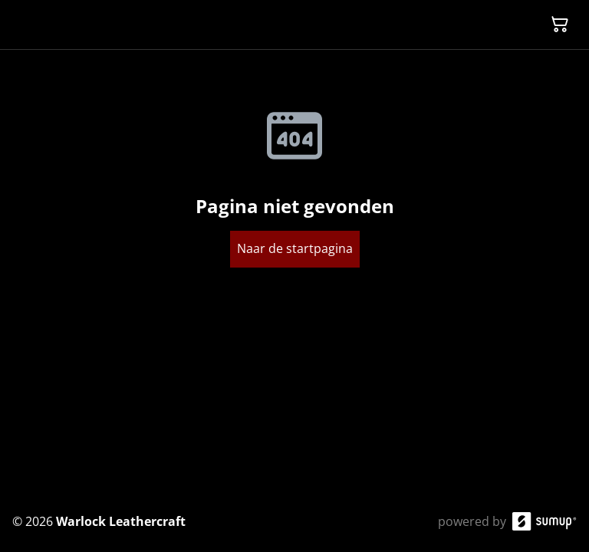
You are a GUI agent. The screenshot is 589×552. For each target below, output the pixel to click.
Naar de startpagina (295, 248)
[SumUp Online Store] (544, 521)
